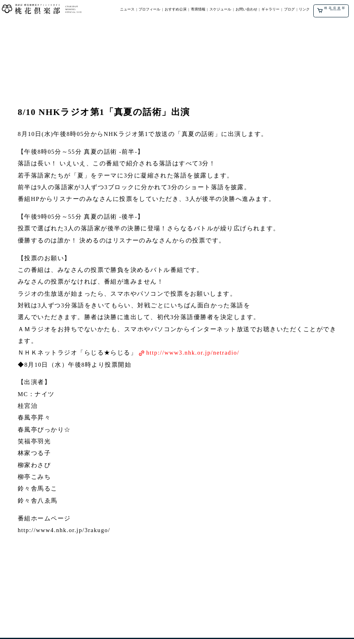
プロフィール (149, 9)
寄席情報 (198, 9)
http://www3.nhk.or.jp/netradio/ (192, 352)
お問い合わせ (246, 9)
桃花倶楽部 (332, 9)
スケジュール (220, 9)
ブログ (289, 9)
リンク (304, 9)
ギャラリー (270, 9)
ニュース (127, 9)
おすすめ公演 (175, 9)
